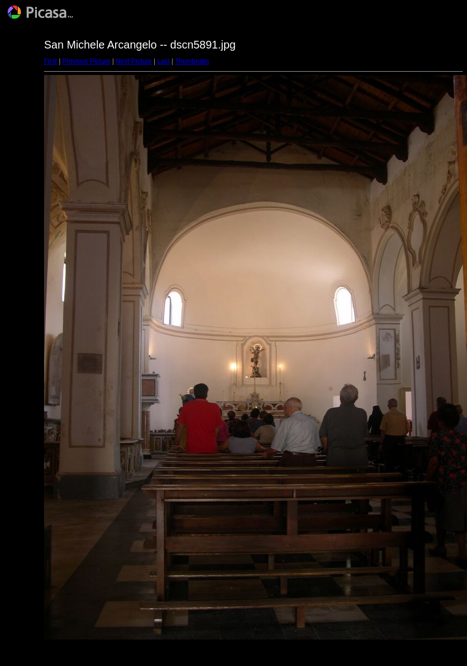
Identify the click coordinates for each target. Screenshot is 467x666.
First (50, 61)
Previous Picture (86, 61)
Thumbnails (192, 61)
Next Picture (133, 61)
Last (163, 61)
